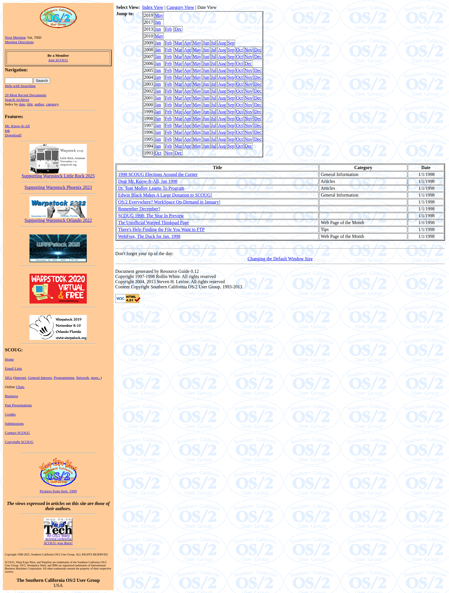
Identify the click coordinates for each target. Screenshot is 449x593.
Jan (158, 22)
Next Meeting (15, 37)
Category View (180, 7)
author (39, 104)
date (22, 104)
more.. (95, 377)
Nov (249, 49)
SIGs (8, 377)
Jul (213, 42)
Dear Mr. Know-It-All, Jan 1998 (148, 181)
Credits (10, 414)
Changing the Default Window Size (280, 258)
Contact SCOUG (17, 432)
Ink (7, 130)
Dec (178, 29)
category (52, 104)
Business (11, 396)
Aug (222, 42)
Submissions (14, 423)
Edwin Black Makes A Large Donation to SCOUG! (165, 195)
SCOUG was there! (58, 543)
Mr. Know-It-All (17, 126)
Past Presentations (18, 405)
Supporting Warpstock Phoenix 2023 (58, 187)
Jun (206, 42)
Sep (231, 42)
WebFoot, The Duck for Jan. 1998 (149, 236)
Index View (153, 7)
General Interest (40, 377)
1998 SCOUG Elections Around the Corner (158, 174)
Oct (239, 49)
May (159, 15)
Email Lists (13, 368)
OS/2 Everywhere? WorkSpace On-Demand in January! (169, 201)
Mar (178, 42)
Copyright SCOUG (19, 442)
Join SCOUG (58, 60)
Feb (168, 29)
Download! (13, 135)
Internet (20, 377)
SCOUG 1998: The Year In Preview (151, 215)
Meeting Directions (19, 42)
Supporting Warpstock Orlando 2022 (58, 218)
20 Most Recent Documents (25, 95)
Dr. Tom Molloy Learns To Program (151, 188)
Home (9, 359)
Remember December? (139, 208)
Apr (187, 42)
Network (82, 377)
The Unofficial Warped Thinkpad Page (153, 222)
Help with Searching (20, 86)
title (30, 104)
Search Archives (17, 99)
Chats (20, 387)
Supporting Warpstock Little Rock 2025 (58, 173)
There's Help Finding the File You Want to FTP (161, 229)
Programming (64, 377)
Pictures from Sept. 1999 (58, 491)
